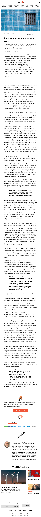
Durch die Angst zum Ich (33, 493)
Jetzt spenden (26, 505)
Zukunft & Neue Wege (37, 6)
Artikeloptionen (32, 34)
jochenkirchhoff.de (25, 459)
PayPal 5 (20, 410)
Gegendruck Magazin (20, 513)
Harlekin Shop (28, 513)
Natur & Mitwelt (22, 6)
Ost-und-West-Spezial (25, 73)
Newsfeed (24, 510)
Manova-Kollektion (13, 422)
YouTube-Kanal (25, 453)
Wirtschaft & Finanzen (10, 6)
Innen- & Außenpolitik (4, 6)
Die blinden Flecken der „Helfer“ (33, 480)
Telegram (10, 510)
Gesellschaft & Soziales (16, 6)
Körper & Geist (31, 6)
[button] (6, 426)
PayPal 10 (25, 410)
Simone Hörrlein (8, 492)
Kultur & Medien (27, 6)
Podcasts (19, 510)
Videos (15, 510)
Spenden (15, 410)
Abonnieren (15, 506)
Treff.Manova (13, 513)
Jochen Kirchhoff (8, 76)
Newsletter (30, 510)
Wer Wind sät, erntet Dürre (9, 487)
